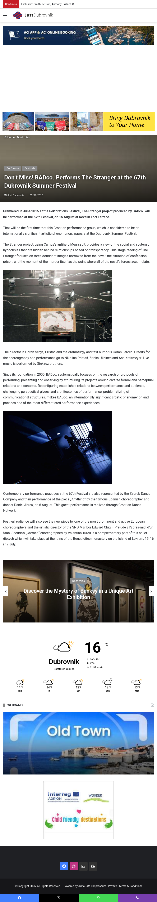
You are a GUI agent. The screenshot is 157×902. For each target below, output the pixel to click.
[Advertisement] (78, 80)
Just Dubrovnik (15, 195)
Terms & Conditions (130, 886)
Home (9, 137)
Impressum (99, 886)
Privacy (112, 886)
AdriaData (84, 886)
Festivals (29, 168)
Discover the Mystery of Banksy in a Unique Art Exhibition (78, 594)
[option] (78, 591)
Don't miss (23, 137)
